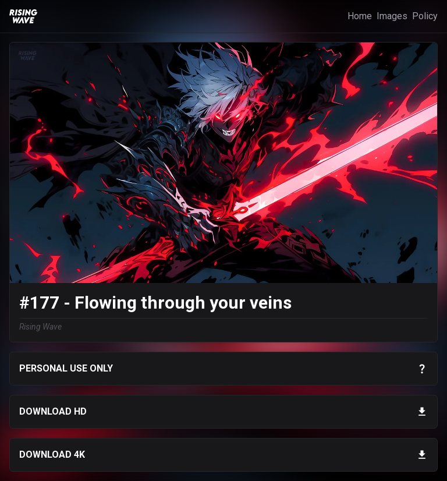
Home (359, 16)
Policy (425, 16)
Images (392, 16)
